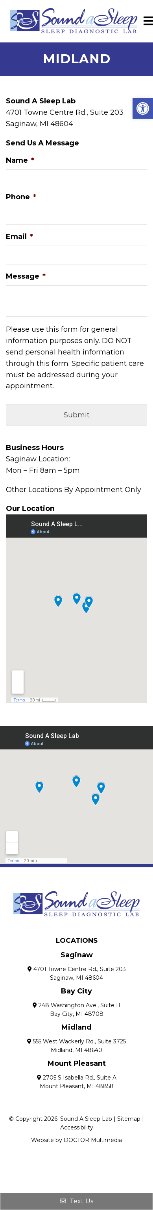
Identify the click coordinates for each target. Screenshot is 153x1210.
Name (20, 160)
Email (19, 236)
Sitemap (128, 1118)
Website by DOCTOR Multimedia (76, 1140)
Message (26, 276)
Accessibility (76, 1127)
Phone (21, 197)
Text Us (76, 1201)
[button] (143, 108)
